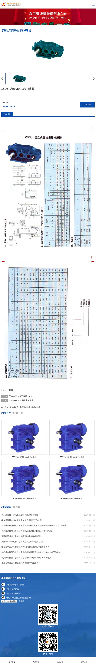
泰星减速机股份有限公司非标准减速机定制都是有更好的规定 (27, 531)
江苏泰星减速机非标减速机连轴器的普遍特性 (20, 563)
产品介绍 (7, 114)
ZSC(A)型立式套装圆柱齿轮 (21, 396)
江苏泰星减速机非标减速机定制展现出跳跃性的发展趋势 (25, 547)
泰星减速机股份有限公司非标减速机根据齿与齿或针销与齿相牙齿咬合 (31, 552)
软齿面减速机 (25, 407)
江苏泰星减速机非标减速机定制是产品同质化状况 (22, 541)
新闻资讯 (60, 660)
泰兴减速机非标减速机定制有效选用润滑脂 (19, 515)
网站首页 (12, 660)
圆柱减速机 (36, 407)
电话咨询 (84, 660)
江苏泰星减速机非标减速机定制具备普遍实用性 (21, 536)
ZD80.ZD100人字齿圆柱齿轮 (21, 400)
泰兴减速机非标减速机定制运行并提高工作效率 (21, 520)
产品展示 (36, 660)
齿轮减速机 (14, 407)
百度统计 (22, 601)
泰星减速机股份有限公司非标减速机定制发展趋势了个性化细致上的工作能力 (34, 525)
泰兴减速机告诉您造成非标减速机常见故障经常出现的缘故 (26, 558)
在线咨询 (87, 105)
